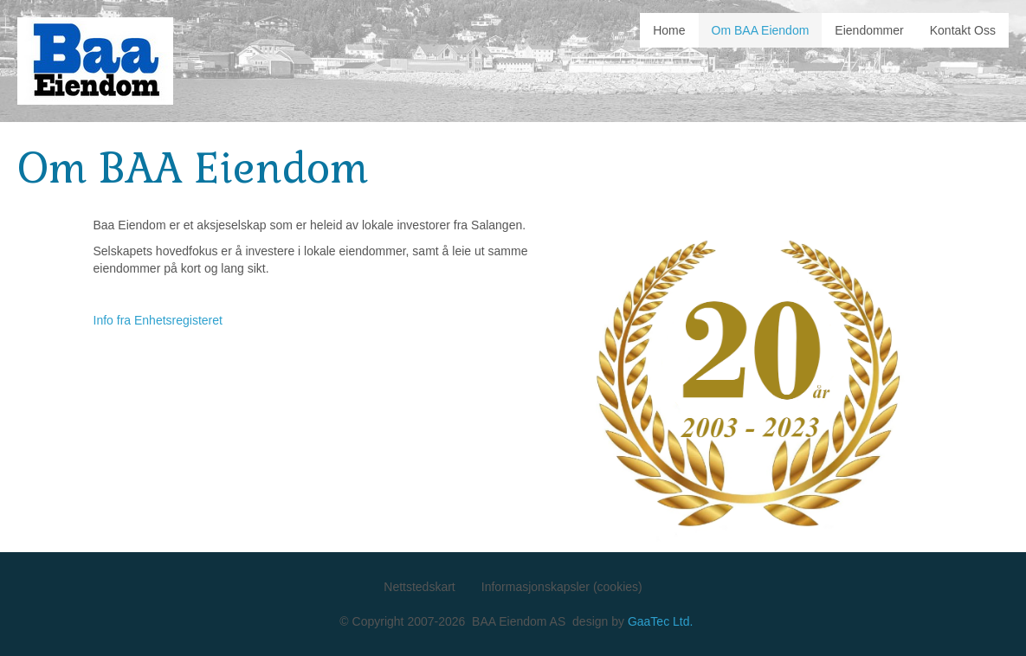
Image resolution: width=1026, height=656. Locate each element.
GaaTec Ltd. (661, 621)
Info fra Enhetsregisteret (158, 320)
